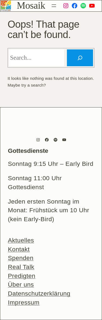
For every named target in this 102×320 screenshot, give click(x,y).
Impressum (23, 302)
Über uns (21, 284)
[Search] (80, 57)
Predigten (21, 275)
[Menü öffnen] (54, 5)
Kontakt (19, 249)
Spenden (20, 257)
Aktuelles (21, 240)
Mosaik (31, 5)
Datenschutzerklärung (39, 293)
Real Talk (21, 266)
